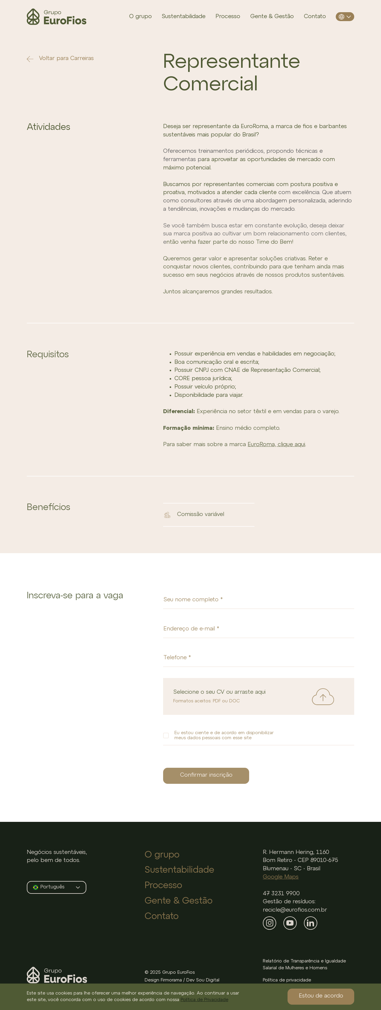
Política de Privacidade (204, 1000)
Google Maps (281, 877)
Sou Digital (207, 980)
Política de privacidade (287, 980)
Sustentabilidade (183, 16)
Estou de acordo (321, 996)
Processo (228, 16)
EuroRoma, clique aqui (276, 444)
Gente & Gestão (272, 16)
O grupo (140, 16)
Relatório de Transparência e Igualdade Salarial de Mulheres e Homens (304, 964)
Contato (315, 16)
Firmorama (171, 980)
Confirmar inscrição (206, 775)
